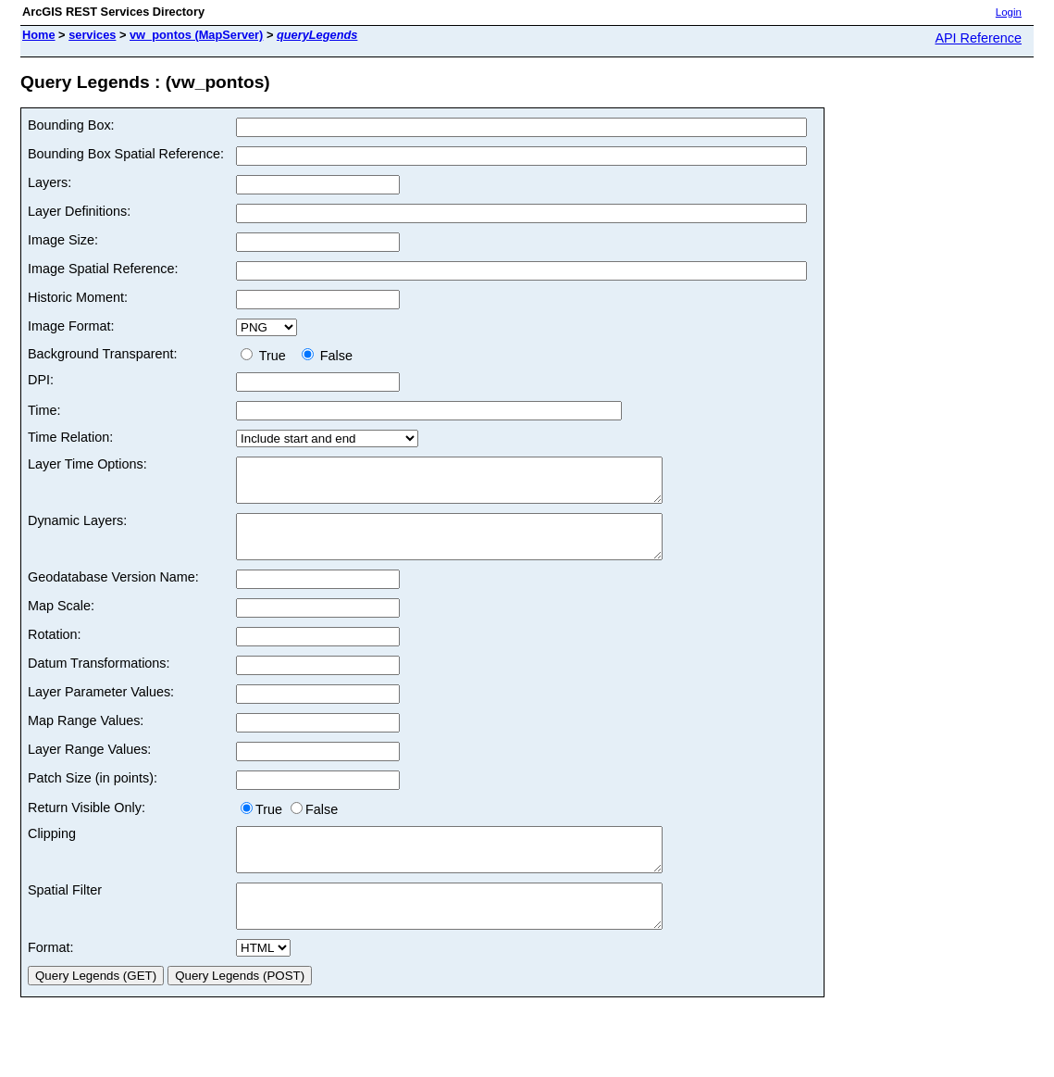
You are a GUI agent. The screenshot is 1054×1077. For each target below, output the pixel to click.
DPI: (41, 379)
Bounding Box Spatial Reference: (126, 153)
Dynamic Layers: (77, 528)
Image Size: (63, 239)
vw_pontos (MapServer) (196, 35)
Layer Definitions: (79, 211)
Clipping (52, 850)
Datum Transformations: (99, 679)
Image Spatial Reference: (103, 268)
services (92, 35)
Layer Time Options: (87, 464)
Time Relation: (70, 437)
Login (1009, 12)
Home (39, 35)
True (267, 355)
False (327, 355)
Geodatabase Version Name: (113, 593)
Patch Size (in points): (92, 794)
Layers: (49, 182)
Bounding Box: (71, 125)
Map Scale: (61, 622)
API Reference (978, 38)
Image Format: (71, 326)
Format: (51, 980)
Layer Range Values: (89, 765)
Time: (44, 410)
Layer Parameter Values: (101, 708)
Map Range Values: (85, 737)
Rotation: (54, 651)
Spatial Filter (65, 915)
